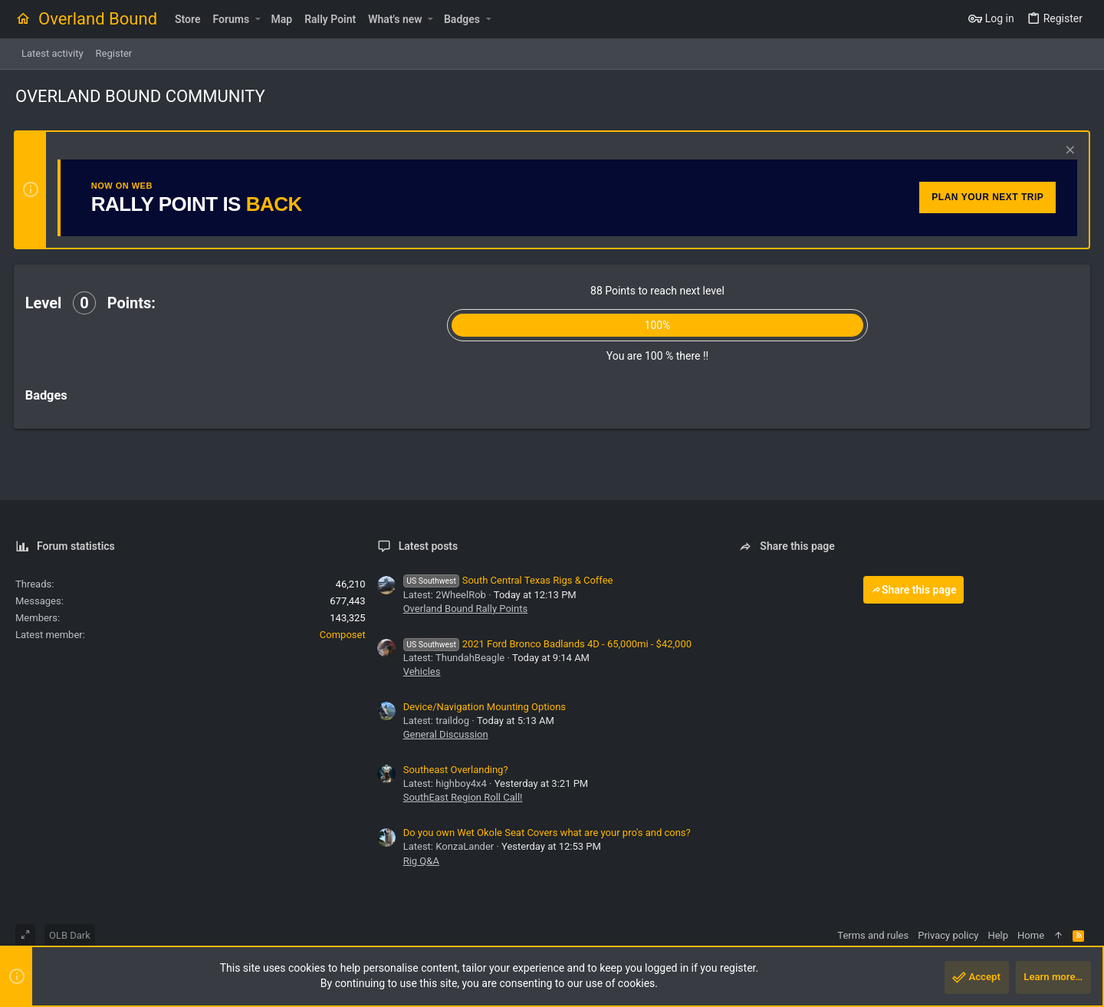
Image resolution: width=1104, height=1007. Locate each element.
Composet (343, 634)
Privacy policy (948, 935)
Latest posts (428, 546)
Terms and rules (873, 935)
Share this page (914, 590)
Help (997, 935)
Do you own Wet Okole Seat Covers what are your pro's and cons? (547, 832)
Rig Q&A (421, 861)
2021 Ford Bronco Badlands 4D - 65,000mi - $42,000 (547, 644)
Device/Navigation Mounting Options (484, 706)
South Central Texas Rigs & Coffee (508, 580)
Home (1030, 935)
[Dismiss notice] (1067, 151)
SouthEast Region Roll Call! (463, 797)
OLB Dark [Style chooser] (69, 935)
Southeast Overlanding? (455, 769)
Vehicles (422, 671)
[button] (257, 19)
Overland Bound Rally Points (465, 608)
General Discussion (445, 734)
